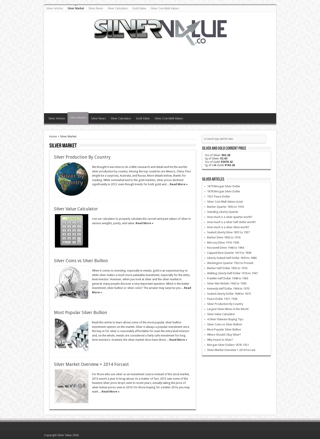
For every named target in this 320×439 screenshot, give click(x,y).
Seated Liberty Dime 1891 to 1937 (228, 232)
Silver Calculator (118, 8)
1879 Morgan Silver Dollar (223, 186)
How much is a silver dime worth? (228, 227)
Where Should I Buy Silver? (224, 334)
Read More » (179, 184)
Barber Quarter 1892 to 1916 (225, 206)
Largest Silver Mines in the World (227, 309)
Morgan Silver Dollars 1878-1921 (228, 344)
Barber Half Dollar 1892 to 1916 (227, 268)
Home (53, 136)
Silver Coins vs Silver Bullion (81, 260)
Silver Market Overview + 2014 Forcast (91, 364)
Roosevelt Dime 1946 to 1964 (225, 247)
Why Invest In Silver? (220, 339)
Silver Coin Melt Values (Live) (225, 201)
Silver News (95, 8)
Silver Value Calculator (76, 208)
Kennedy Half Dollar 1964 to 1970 (228, 288)
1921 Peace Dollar (218, 196)
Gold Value (139, 8)
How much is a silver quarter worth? (229, 217)
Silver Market (76, 8)
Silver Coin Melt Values (165, 8)
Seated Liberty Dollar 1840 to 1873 (229, 293)
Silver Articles (54, 8)
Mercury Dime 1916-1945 (223, 242)
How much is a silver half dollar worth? (231, 222)
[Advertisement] (160, 76)
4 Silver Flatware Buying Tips (225, 319)
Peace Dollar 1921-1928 (222, 298)
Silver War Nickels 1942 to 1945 (226, 283)
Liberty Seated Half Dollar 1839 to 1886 (232, 258)
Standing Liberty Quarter (222, 211)
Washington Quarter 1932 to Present (230, 263)
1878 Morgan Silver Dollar (223, 191)
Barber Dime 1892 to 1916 (223, 237)
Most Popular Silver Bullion (80, 312)
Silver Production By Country (82, 157)
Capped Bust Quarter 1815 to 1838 (229, 252)
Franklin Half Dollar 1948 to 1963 (227, 278)
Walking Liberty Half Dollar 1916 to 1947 (232, 273)
